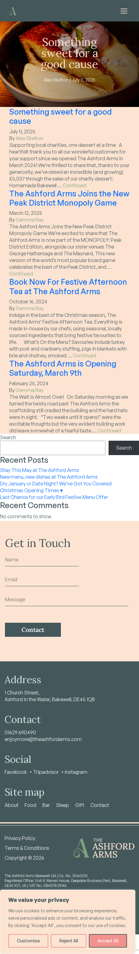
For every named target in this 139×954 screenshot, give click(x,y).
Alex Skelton (29, 138)
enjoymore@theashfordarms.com (43, 739)
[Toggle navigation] (124, 10)
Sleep (62, 805)
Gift (79, 805)
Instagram (76, 772)
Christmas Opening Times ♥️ (31, 490)
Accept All (107, 940)
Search (8, 437)
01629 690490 (20, 732)
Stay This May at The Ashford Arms (39, 470)
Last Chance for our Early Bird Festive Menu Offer (54, 497)
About (11, 805)
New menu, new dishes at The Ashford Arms (49, 477)
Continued (74, 185)
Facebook (16, 772)
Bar (46, 805)
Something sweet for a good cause (60, 116)
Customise (28, 940)
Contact (99, 805)
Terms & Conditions (27, 848)
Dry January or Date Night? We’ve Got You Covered (56, 484)
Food (30, 805)
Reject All (68, 940)
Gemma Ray (30, 220)
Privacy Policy (20, 838)
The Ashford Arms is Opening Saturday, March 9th (62, 368)
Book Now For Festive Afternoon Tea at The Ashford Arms (68, 286)
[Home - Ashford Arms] (12, 10)
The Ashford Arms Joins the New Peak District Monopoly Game (69, 197)
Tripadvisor (46, 772)
